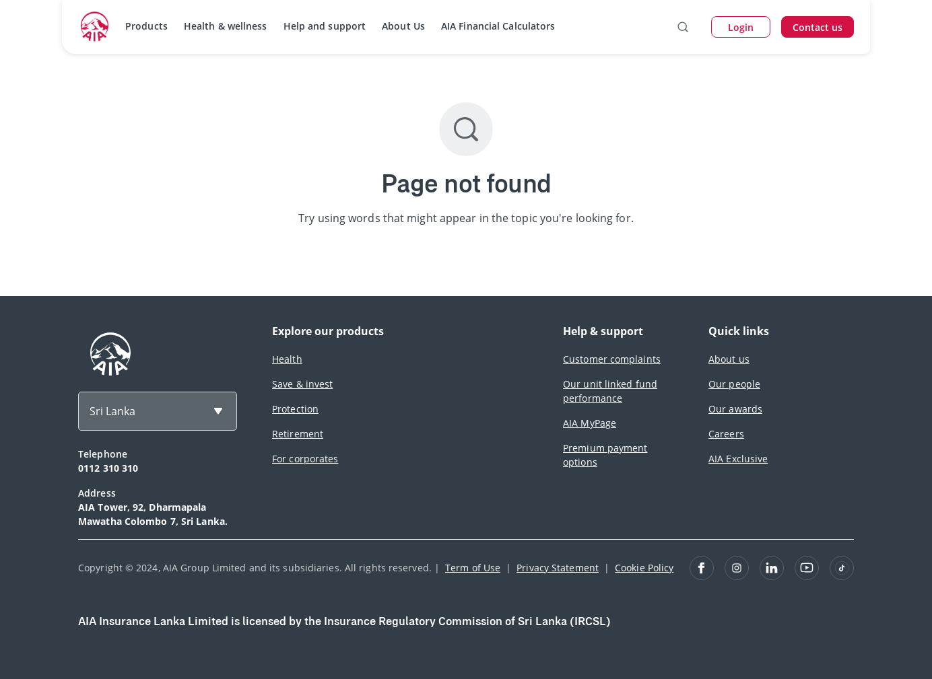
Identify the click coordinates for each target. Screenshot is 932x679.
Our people (734, 384)
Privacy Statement (558, 567)
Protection (295, 408)
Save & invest (302, 384)
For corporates (305, 458)
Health (287, 359)
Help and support (325, 26)
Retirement (297, 433)
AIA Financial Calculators (498, 26)
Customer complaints (612, 359)
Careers (726, 433)
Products (146, 26)
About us (729, 359)
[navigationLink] (95, 27)
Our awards (735, 408)
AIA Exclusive (738, 458)
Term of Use (472, 567)
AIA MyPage (589, 423)
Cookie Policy (644, 567)
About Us (403, 26)
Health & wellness (225, 26)
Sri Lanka (112, 411)
